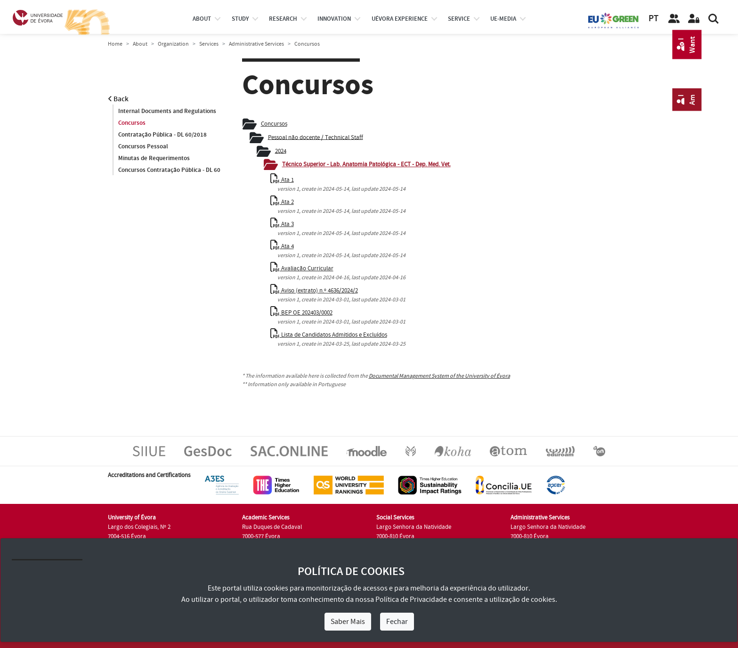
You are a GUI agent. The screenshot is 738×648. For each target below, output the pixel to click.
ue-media (503, 19)
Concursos (132, 123)
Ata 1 (282, 180)
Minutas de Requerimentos (154, 158)
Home (115, 44)
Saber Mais (348, 621)
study (240, 19)
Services (209, 44)
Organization (173, 44)
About (202, 19)
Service (459, 19)
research (283, 19)
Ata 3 (282, 224)
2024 (280, 150)
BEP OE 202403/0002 (301, 312)
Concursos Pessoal (143, 146)
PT (653, 18)
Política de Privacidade (411, 599)
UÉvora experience (400, 19)
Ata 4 (282, 246)
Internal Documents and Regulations (167, 111)
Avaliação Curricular (301, 268)
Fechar (397, 621)
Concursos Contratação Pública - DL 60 (169, 170)
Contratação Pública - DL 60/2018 (162, 134)
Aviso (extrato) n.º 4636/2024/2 (314, 290)
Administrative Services (256, 44)
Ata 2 (282, 202)
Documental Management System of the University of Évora (439, 376)
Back (118, 99)
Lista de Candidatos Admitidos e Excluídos (328, 335)
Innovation (334, 19)
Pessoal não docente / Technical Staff (315, 137)
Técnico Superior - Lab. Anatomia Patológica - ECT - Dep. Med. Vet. (366, 164)
